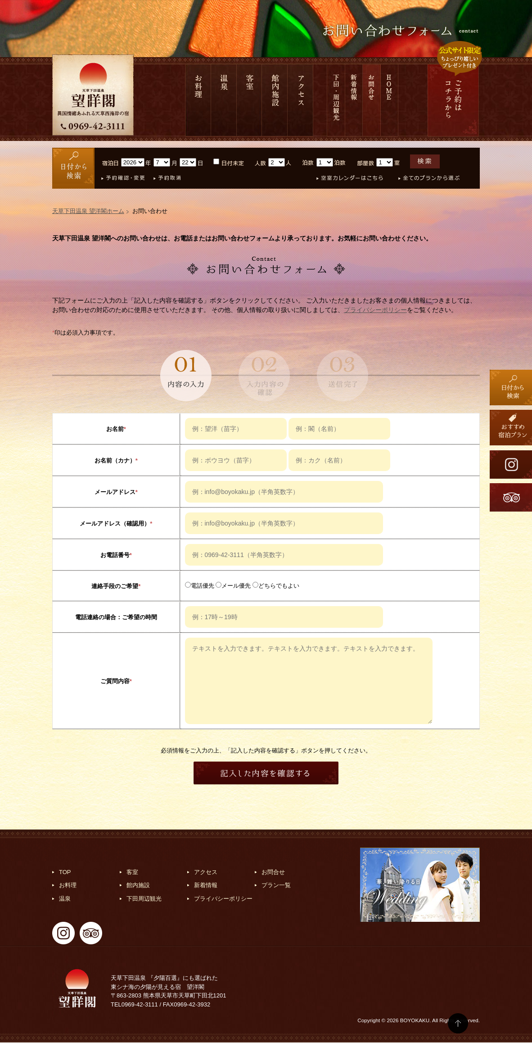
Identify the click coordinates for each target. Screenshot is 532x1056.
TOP (65, 885)
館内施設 (275, 100)
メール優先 (233, 585)
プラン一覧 (276, 898)
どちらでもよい (275, 585)
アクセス (300, 100)
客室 (249, 100)
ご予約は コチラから (453, 100)
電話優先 (199, 585)
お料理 (198, 100)
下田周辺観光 (144, 912)
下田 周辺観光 (336, 100)
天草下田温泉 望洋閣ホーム (88, 211)
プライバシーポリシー (375, 309)
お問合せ (372, 100)
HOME (389, 100)
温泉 (224, 100)
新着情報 (354, 100)
